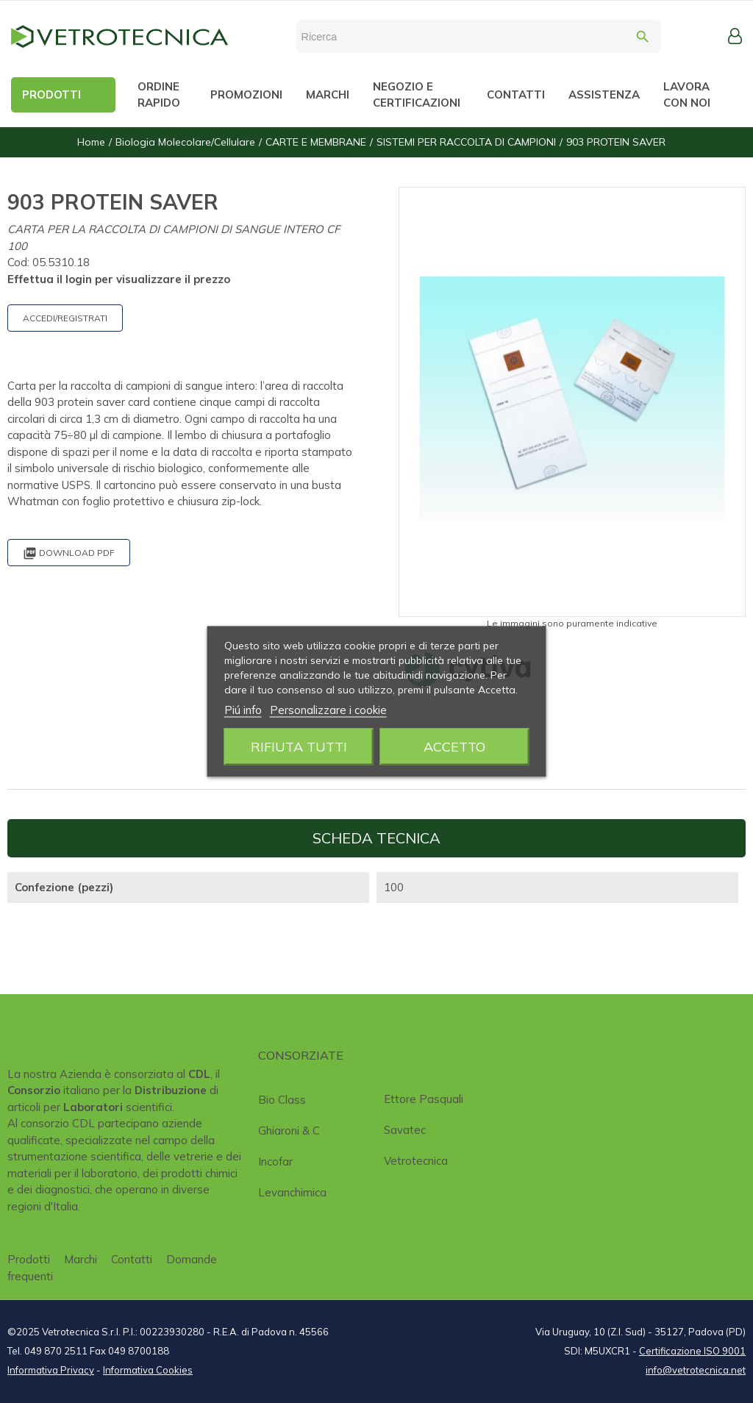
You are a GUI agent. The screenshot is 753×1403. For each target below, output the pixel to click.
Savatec (405, 1130)
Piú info (243, 710)
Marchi (80, 1259)
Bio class (282, 1100)
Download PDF (69, 553)
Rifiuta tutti (299, 746)
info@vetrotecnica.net (696, 1370)
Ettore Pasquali (423, 1099)
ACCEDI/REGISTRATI (65, 318)
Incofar (275, 1161)
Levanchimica (292, 1192)
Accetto (454, 746)
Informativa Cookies (148, 1370)
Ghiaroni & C (289, 1131)
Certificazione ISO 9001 (692, 1351)
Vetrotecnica (416, 1161)
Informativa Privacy (50, 1370)
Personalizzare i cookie (328, 710)
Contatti (131, 1259)
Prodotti (28, 1259)
